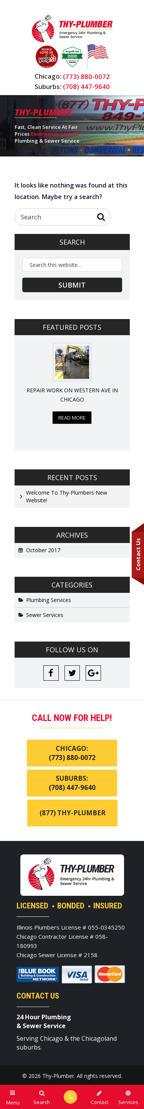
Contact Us (138, 554)
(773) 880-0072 (86, 76)
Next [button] (125, 393)
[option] (72, 384)
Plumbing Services (48, 600)
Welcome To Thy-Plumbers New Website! (66, 496)
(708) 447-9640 (86, 86)
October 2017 (43, 550)
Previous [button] (19, 393)
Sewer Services (44, 615)
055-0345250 (106, 927)
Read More (72, 417)
